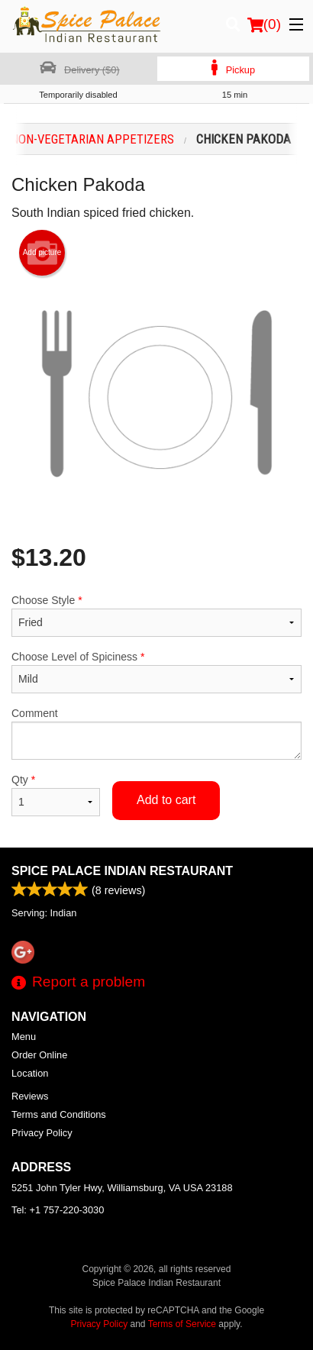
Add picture (42, 253)
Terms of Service (182, 1324)
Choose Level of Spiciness (156, 672)
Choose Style (156, 615)
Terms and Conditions (58, 1114)
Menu (23, 1036)
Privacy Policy (42, 1132)
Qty (55, 795)
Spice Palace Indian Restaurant (122, 870)
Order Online (39, 1055)
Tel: (57, 1210)
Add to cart (166, 799)
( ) (264, 24)
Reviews (29, 1096)
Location (29, 1073)
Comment (156, 733)
